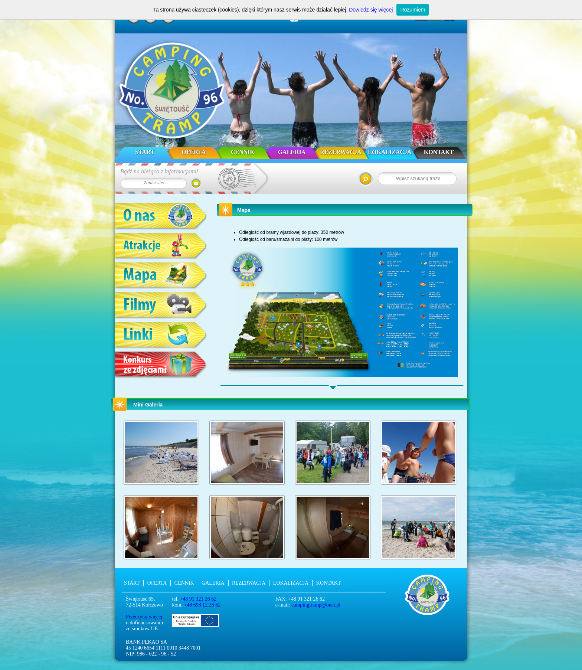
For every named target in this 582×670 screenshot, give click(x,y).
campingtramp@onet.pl (315, 605)
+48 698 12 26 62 (202, 605)
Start (144, 152)
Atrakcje (161, 247)
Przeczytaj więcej (144, 617)
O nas (161, 217)
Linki (161, 336)
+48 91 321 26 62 (198, 599)
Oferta (194, 152)
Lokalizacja (389, 152)
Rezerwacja (340, 152)
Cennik (243, 152)
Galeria (292, 152)
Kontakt (439, 152)
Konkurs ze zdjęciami (161, 365)
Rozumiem (412, 10)
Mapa (161, 276)
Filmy (161, 306)
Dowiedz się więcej (371, 10)
